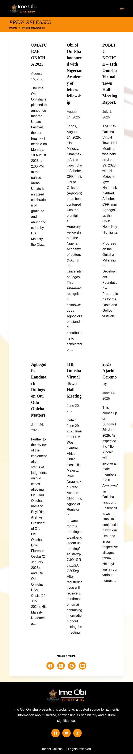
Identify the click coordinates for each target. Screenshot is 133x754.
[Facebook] (50, 666)
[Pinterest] (72, 666)
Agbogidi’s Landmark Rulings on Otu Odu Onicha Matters (38, 389)
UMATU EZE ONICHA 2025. (39, 54)
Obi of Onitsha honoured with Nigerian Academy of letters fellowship (74, 74)
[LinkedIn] (82, 666)
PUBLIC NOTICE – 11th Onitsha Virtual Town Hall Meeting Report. (109, 74)
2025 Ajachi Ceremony (109, 374)
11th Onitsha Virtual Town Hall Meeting (74, 380)
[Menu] (122, 8)
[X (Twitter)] (61, 666)
